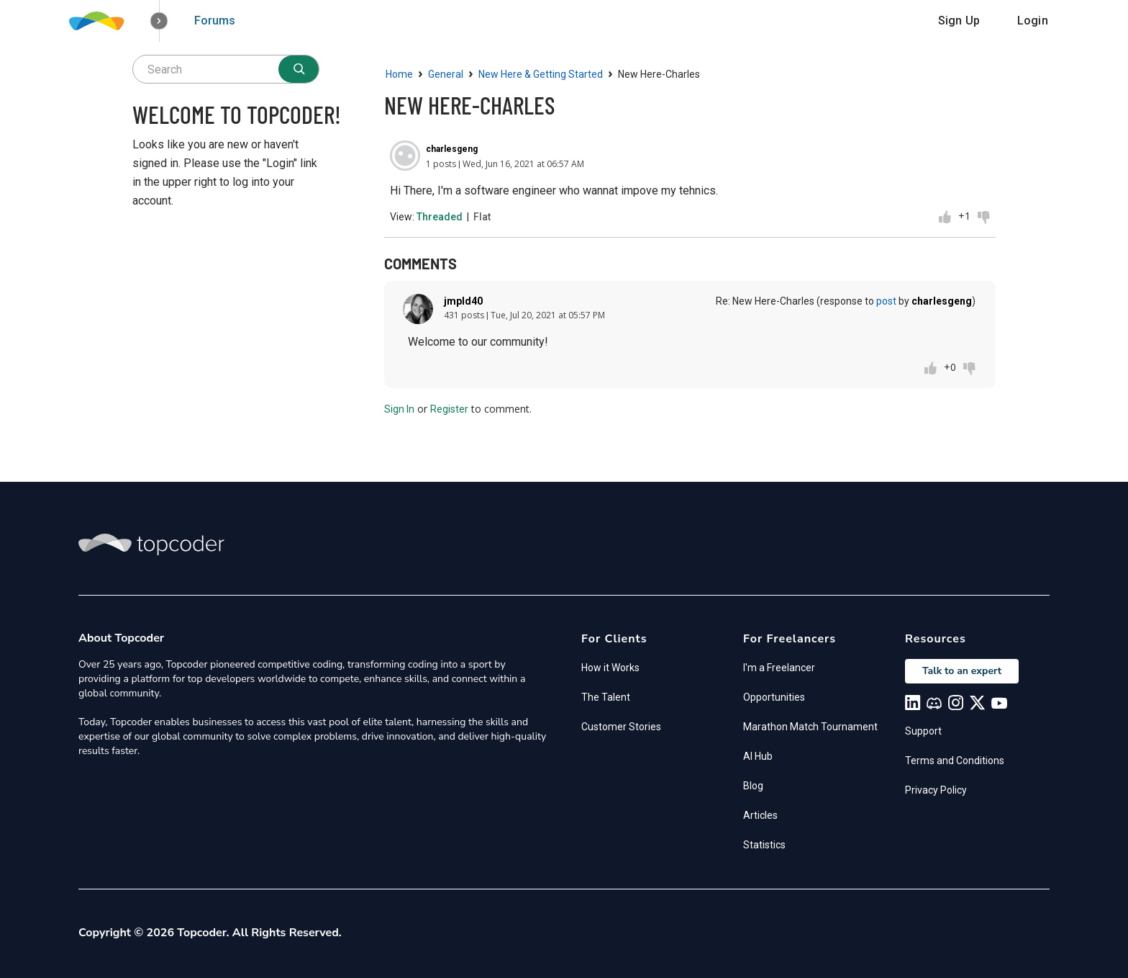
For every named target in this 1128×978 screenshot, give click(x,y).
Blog (753, 785)
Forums (214, 20)
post (886, 301)
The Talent (605, 697)
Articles (760, 815)
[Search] (298, 69)
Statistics (764, 845)
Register (449, 409)
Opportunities (774, 697)
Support (923, 731)
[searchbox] (225, 69)
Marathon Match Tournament (810, 726)
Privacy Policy (936, 790)
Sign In (399, 409)
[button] (159, 21)
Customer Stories (621, 726)
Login (1032, 20)
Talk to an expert (961, 671)
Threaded (440, 217)
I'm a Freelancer (779, 667)
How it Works (610, 667)
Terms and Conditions (954, 760)
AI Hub (758, 756)
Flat (482, 217)
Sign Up (959, 20)
